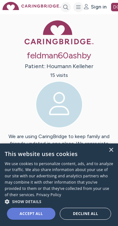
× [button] (111, 150)
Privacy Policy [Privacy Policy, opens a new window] (48, 194)
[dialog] (59, 184)
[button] (59, 201)
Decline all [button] (85, 213)
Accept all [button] (31, 213)
